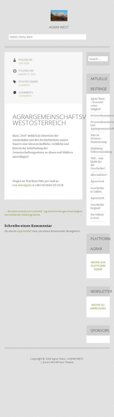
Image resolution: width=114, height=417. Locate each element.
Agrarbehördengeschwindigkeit (63, 212)
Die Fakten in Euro (97, 216)
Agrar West (58, 359)
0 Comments (25, 95)
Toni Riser (24, 63)
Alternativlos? (99, 174)
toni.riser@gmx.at (23, 185)
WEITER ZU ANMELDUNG (98, 306)
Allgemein (24, 85)
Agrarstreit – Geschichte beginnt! (97, 203)
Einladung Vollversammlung (101, 150)
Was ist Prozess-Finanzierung (99, 138)
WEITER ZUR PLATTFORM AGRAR (98, 265)
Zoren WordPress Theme (58, 362)
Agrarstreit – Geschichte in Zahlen (97, 186)
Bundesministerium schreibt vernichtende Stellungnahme (23, 212)
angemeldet (24, 231)
